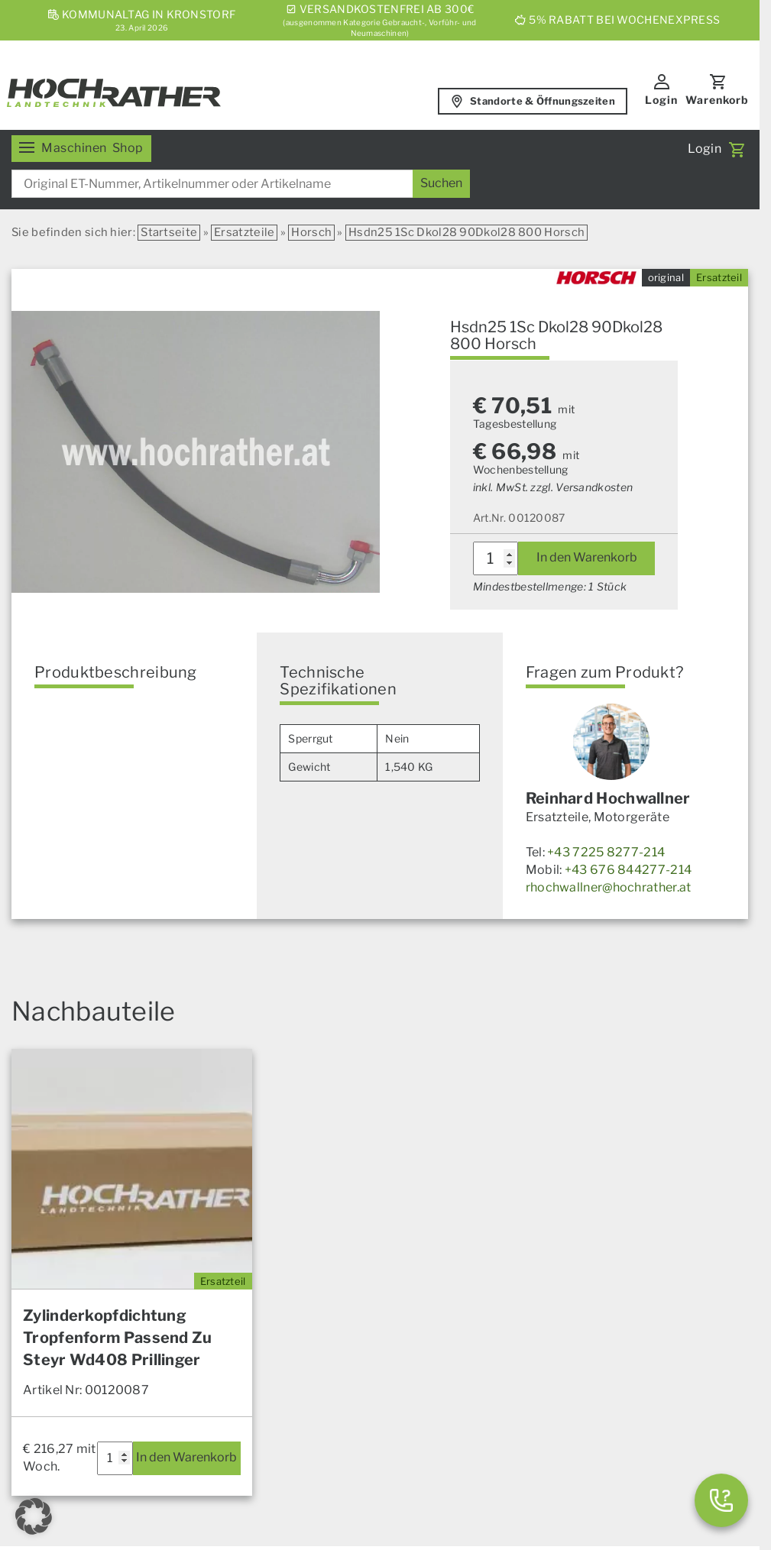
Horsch (311, 232)
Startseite (169, 232)
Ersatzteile (244, 232)
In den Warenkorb (586, 557)
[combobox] (240, 184)
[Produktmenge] (496, 558)
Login (661, 99)
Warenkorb (717, 99)
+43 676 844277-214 (628, 869)
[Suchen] (441, 184)
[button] (33, 1516)
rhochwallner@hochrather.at (609, 887)
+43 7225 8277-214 (606, 852)
